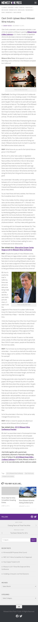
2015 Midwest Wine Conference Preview (16, 428)
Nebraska (29, 10)
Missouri (21, 10)
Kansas (21, 7)
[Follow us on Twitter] (35, 517)
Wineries (9, 12)
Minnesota (13, 10)
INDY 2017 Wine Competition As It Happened (17, 557)
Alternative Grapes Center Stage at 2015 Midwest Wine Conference (18, 248)
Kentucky (29, 7)
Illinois (4, 7)
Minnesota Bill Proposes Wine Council (15, 552)
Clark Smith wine (29, 473)
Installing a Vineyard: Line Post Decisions (16, 574)
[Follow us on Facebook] (32, 517)
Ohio (3, 12)
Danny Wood (7, 25)
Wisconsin (17, 12)
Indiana (10, 7)
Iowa (16, 7)
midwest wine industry (8, 476)
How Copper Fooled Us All (11, 562)
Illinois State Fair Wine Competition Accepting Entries (9, 500)
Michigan (5, 10)
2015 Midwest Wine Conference (14, 473)
